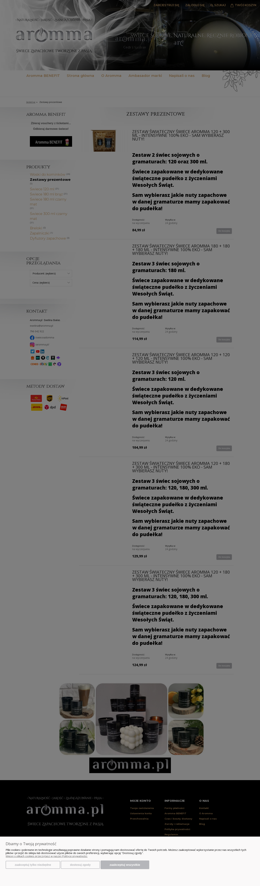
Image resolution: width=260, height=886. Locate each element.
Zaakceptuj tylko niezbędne (33, 864)
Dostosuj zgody (80, 864)
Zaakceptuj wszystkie (125, 864)
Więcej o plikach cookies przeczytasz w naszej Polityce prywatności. (47, 856)
